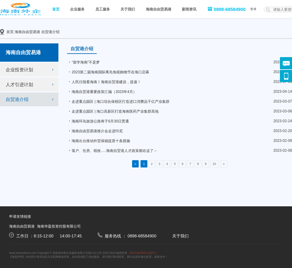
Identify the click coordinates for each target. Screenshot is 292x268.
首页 (56, 9)
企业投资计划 (30, 69)
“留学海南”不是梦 (83, 62)
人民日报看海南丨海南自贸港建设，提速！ (104, 82)
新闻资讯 (189, 9)
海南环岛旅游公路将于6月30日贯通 (98, 121)
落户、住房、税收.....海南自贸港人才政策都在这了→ (112, 150)
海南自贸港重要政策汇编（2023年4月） (102, 91)
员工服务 (102, 9)
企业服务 (77, 9)
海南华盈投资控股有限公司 (59, 226)
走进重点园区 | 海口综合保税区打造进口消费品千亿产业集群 (118, 101)
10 (214, 164)
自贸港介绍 (50, 32)
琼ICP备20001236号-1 (143, 253)
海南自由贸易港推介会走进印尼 (95, 131)
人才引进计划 (30, 84)
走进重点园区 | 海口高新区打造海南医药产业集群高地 (113, 111)
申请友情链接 (20, 216)
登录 (253, 9)
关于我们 (127, 9)
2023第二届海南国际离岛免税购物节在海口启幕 (108, 72)
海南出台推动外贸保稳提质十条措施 (98, 141)
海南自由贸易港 (158, 9)
